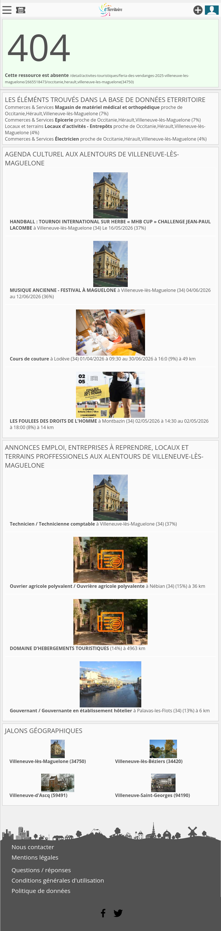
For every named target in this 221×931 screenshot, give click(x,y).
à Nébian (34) (92, 586)
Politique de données (41, 891)
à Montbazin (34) (72, 421)
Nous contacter (33, 847)
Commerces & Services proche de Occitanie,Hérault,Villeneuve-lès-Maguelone (93, 110)
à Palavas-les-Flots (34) (95, 710)
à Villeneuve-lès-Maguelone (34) (97, 290)
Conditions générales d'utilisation (58, 880)
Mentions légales (35, 857)
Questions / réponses (41, 870)
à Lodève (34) (44, 359)
